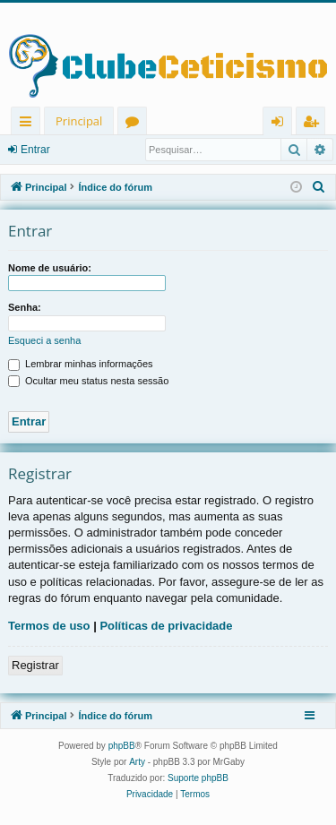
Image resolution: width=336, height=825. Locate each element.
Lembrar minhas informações (80, 363)
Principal (79, 121)
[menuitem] (319, 187)
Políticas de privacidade (165, 625)
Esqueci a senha (44, 340)
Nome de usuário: (49, 267)
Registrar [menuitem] (314, 124)
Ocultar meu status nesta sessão (88, 380)
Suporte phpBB (198, 778)
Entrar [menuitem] (281, 124)
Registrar (35, 665)
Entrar (35, 149)
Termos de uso (49, 625)
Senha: (24, 307)
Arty (137, 762)
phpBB (121, 746)
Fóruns (135, 124)
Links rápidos (29, 124)
